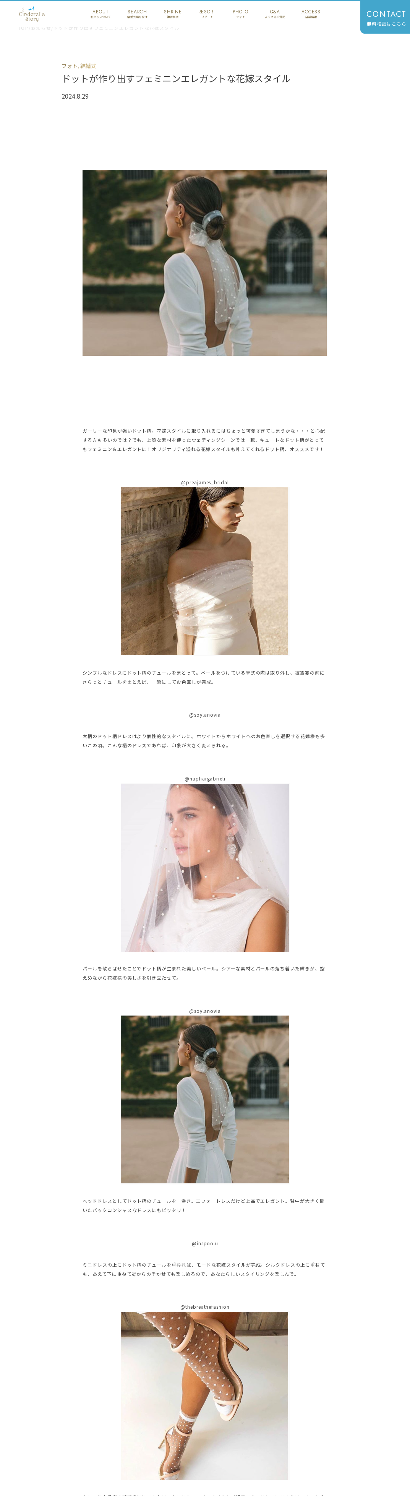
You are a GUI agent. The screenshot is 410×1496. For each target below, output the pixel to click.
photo (240, 14)
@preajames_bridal (205, 482)
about (101, 14)
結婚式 (88, 66)
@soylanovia (205, 714)
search (137, 14)
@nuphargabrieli (205, 778)
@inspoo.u (205, 1243)
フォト (70, 66)
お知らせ (41, 28)
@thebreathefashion (205, 1306)
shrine (173, 14)
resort (207, 14)
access (311, 14)
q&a (275, 14)
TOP (23, 28)
